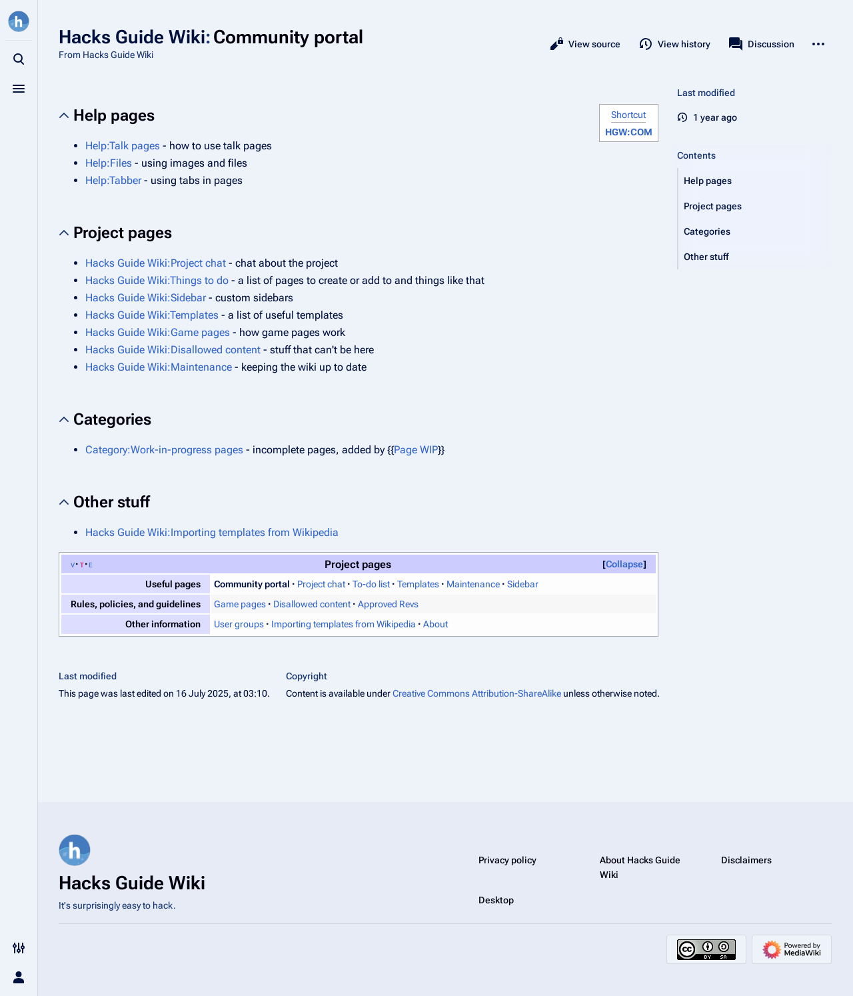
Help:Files (108, 163)
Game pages (240, 604)
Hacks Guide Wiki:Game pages (157, 332)
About (435, 624)
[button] (755, 180)
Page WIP (416, 449)
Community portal (252, 584)
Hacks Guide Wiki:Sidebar (145, 297)
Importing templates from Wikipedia (343, 624)
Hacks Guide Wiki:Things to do (157, 280)
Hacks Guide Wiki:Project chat (155, 263)
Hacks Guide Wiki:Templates (152, 315)
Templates (418, 584)
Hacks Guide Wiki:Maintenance (158, 367)
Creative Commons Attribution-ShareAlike (477, 693)
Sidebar (522, 584)
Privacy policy (507, 860)
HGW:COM (628, 132)
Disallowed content (312, 604)
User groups (239, 624)
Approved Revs (388, 604)
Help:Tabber (113, 180)
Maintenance (473, 584)
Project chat (321, 584)
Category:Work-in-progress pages (164, 449)
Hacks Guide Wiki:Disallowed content (173, 349)
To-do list (371, 584)
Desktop (496, 900)
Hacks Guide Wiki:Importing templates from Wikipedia (212, 532)
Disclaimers (746, 860)
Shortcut (628, 114)
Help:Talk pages (122, 145)
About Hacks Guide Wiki (640, 867)
